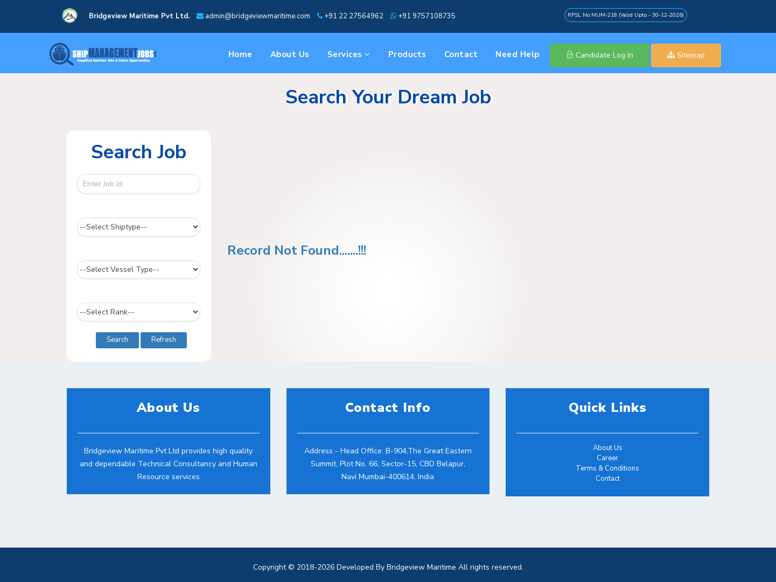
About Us (290, 54)
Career (607, 458)
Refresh (163, 340)
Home (240, 54)
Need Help (517, 54)
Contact (461, 54)
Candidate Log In (599, 55)
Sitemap (686, 55)
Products (407, 54)
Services (348, 54)
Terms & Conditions (607, 468)
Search (117, 340)
